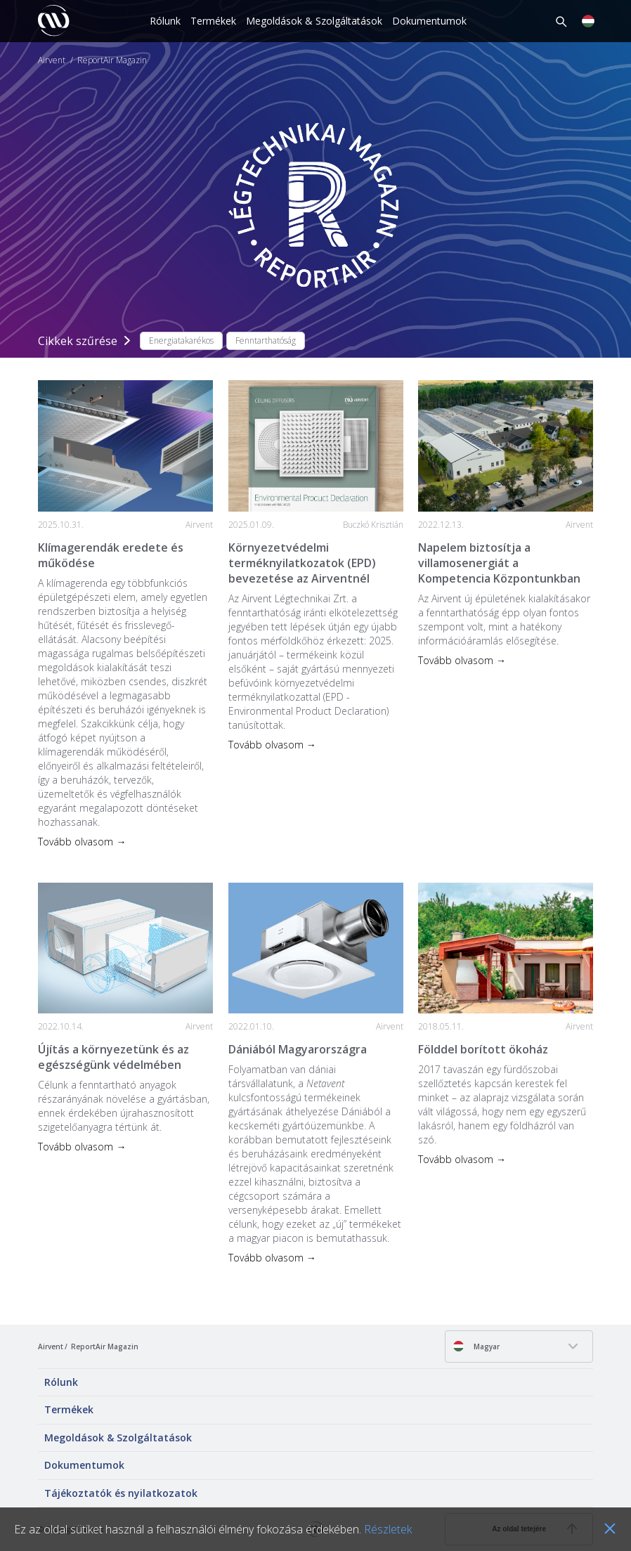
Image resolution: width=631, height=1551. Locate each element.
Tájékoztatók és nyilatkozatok (120, 1493)
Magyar (476, 1346)
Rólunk (165, 20)
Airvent (51, 60)
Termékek (213, 20)
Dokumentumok (429, 20)
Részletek (388, 1529)
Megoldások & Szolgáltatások (314, 20)
